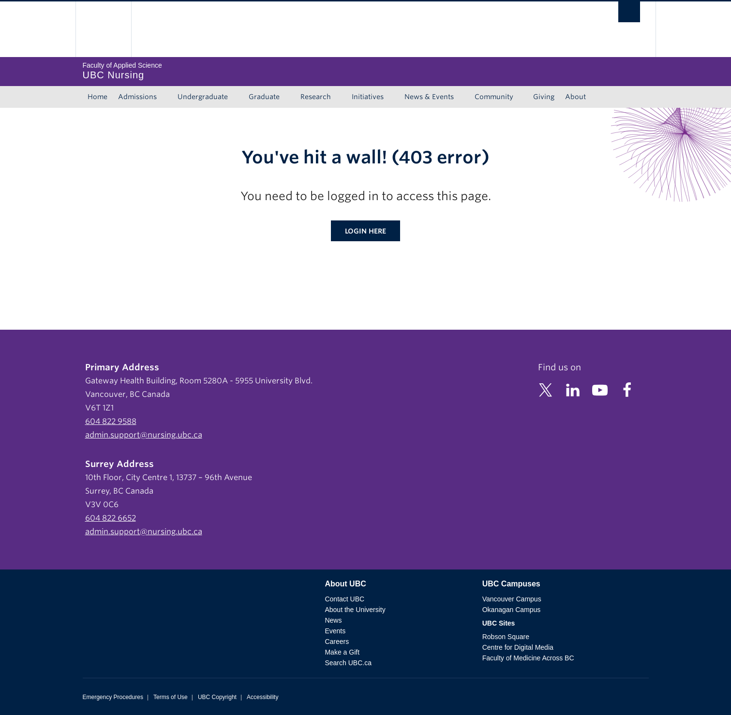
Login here (365, 231)
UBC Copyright (217, 697)
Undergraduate (203, 97)
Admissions (137, 97)
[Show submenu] (166, 97)
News (333, 620)
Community (494, 97)
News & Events (429, 97)
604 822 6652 (110, 518)
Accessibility (262, 697)
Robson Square (505, 637)
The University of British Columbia (103, 29)
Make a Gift (342, 652)
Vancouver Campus (511, 599)
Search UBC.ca (348, 663)
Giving (543, 97)
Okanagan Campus (511, 609)
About (575, 97)
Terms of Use (170, 697)
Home (97, 97)
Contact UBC (344, 599)
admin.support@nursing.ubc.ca (143, 434)
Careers (337, 641)
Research (315, 97)
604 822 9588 (110, 421)
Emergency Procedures (113, 697)
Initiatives (368, 97)
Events (335, 631)
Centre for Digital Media (517, 647)
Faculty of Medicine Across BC (528, 658)
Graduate (264, 97)
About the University (355, 609)
